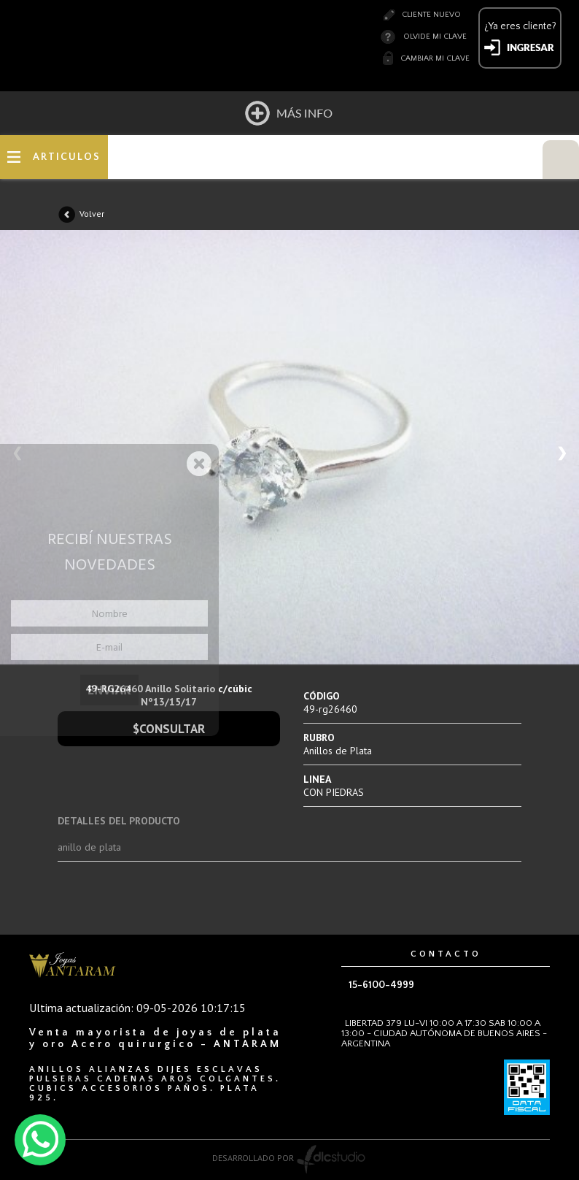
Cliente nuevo (431, 14)
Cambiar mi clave (435, 58)
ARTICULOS (67, 157)
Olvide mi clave (435, 36)
